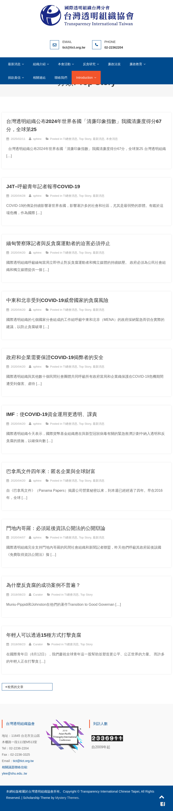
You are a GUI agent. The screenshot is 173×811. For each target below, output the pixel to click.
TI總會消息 (70, 139)
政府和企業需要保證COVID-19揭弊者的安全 (54, 357)
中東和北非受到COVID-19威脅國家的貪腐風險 (57, 300)
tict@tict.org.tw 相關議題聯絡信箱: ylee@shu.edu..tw (18, 767)
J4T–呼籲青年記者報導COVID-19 (43, 186)
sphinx (37, 139)
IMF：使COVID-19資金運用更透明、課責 (51, 414)
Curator (38, 594)
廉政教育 (136, 64)
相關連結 (39, 77)
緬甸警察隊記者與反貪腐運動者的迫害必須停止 (58, 243)
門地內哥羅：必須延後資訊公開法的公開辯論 (55, 528)
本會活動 (64, 64)
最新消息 (14, 64)
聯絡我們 (61, 77)
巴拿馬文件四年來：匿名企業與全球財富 (51, 471)
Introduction (84, 77)
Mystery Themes (66, 798)
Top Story (85, 139)
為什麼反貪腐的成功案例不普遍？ (43, 585)
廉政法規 (114, 64)
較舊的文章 (15, 687)
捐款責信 (14, 77)
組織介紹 (39, 64)
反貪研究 (89, 64)
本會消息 (112, 139)
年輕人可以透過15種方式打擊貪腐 (43, 635)
